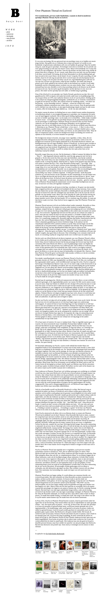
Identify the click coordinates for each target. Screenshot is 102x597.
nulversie (10, 34)
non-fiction (11, 38)
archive (9, 40)
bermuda (10, 36)
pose (8, 32)
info (10, 46)
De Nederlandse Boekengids (55, 534)
